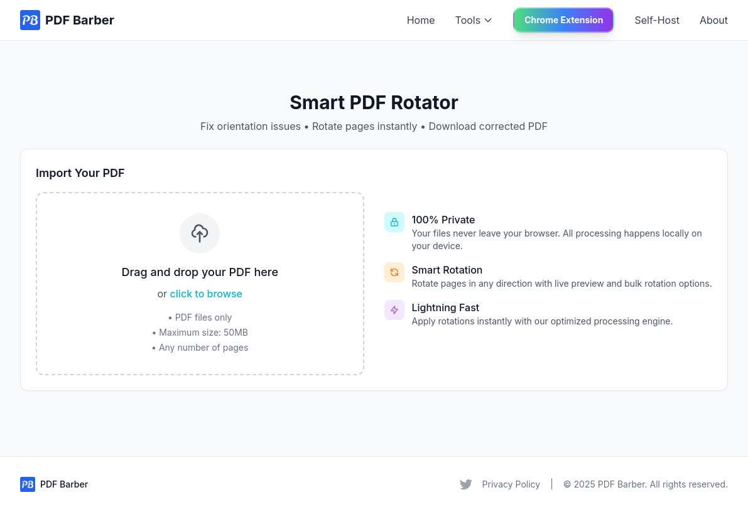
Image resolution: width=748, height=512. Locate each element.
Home (421, 20)
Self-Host (656, 20)
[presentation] (200, 283)
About (714, 20)
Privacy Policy (511, 484)
